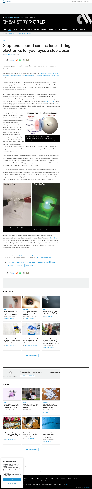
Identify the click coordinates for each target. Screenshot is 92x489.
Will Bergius (48, 316)
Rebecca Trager (49, 347)
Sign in (23, 376)
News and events (28, 478)
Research (6, 309)
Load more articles (31, 355)
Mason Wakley (30, 438)
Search (43, 17)
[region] (12, 473)
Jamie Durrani (29, 318)
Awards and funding (49, 478)
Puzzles (29, 33)
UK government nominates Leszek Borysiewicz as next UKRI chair (30, 405)
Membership (86, 1)
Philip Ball (47, 441)
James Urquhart (9, 54)
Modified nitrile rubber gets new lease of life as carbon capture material (30, 340)
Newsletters (11, 33)
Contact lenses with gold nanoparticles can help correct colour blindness (10, 313)
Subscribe (20, 17)
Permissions (44, 471)
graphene (53, 262)
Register (13, 17)
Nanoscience (29, 265)
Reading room (22, 33)
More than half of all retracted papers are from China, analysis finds (50, 405)
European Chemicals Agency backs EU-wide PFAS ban (31, 433)
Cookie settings (12, 483)
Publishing (74, 1)
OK (12, 479)
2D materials (11, 262)
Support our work (72, 478)
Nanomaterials (20, 265)
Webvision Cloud (86, 487)
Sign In (7, 17)
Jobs (17, 33)
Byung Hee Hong (49, 101)
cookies (67, 484)
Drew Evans (54, 238)
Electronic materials (43, 262)
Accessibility (36, 471)
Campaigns (38, 478)
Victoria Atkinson (31, 345)
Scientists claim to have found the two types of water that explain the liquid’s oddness (49, 435)
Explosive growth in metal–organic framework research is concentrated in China (11, 405)
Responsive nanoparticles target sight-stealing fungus (50, 312)
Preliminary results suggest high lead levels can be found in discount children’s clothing (12, 434)
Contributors (29, 461)
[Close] (21, 460)
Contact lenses (31, 262)
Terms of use (28, 471)
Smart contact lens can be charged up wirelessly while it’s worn (30, 313)
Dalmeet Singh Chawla (48, 411)
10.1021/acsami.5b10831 (44, 257)
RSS (36, 461)
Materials (10, 265)
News (4, 40)
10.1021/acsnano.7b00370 (26, 256)
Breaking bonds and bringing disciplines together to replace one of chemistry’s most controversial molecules (51, 341)
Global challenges (60, 478)
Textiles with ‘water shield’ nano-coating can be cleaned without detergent (12, 340)
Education (80, 1)
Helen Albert (9, 318)
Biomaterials (20, 262)
